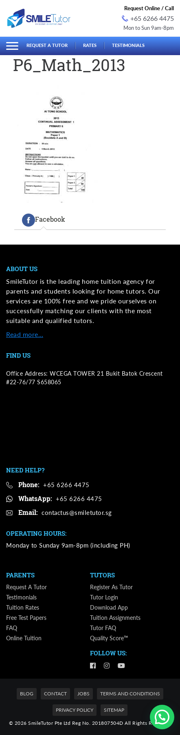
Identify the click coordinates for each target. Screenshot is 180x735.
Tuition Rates (22, 607)
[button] (162, 717)
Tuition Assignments (115, 617)
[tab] (43, 220)
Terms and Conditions (130, 693)
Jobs (83, 693)
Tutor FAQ (103, 627)
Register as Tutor (111, 587)
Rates (90, 45)
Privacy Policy (74, 710)
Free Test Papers (26, 617)
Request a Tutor (47, 45)
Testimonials (128, 45)
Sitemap (114, 710)
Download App (109, 607)
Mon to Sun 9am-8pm (148, 27)
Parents (20, 575)
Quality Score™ (109, 638)
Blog (26, 693)
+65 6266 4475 (148, 18)
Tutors (102, 575)
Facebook (43, 220)
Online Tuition (24, 638)
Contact (55, 693)
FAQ (11, 627)
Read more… (24, 334)
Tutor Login (104, 597)
